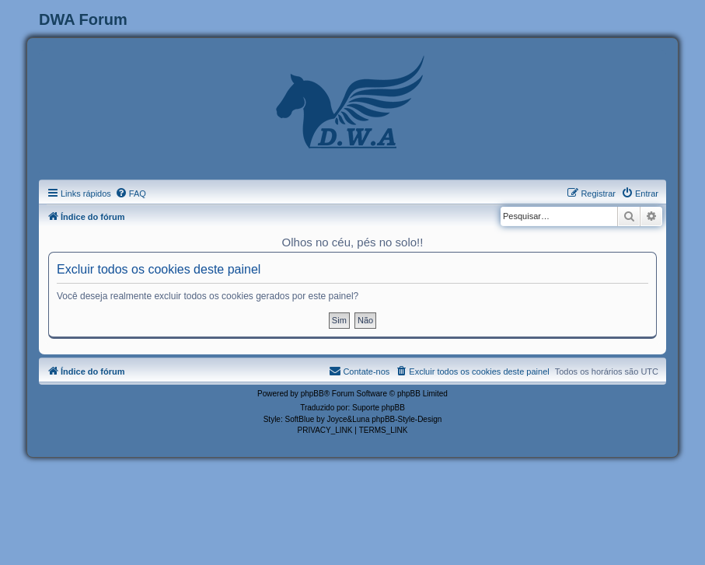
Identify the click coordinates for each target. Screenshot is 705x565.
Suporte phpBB (378, 407)
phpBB (312, 393)
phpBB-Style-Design (406, 419)
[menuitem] (130, 193)
